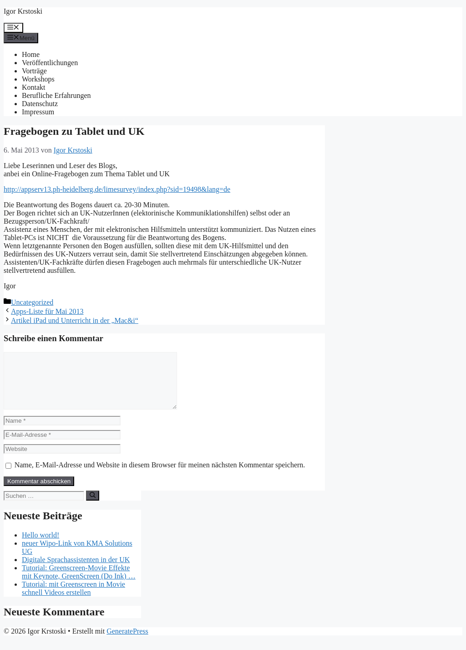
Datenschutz (40, 103)
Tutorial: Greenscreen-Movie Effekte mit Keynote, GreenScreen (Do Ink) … (79, 583)
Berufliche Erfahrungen (56, 95)
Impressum (38, 112)
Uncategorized (32, 302)
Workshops (38, 79)
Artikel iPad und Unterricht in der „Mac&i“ (74, 320)
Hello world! (40, 546)
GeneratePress (127, 642)
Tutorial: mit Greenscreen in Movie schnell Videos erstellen (73, 599)
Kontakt (34, 87)
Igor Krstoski (23, 11)
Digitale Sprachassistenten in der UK (76, 570)
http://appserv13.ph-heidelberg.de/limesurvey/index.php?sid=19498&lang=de (117, 189)
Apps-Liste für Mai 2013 (47, 311)
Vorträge (34, 71)
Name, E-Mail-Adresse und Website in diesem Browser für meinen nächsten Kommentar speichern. (160, 476)
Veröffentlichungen (50, 63)
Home (31, 54)
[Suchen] (92, 507)
